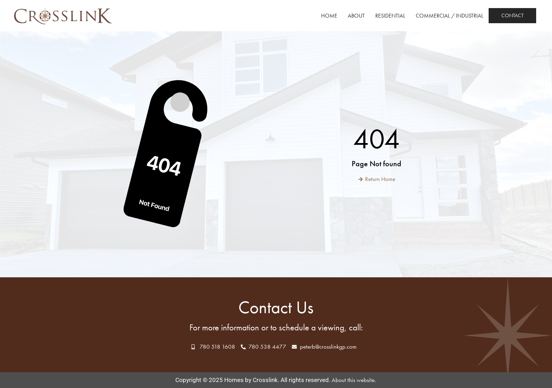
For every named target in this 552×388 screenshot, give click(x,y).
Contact (512, 15)
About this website (353, 380)
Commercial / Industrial (449, 15)
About (356, 15)
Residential (390, 15)
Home (329, 15)
